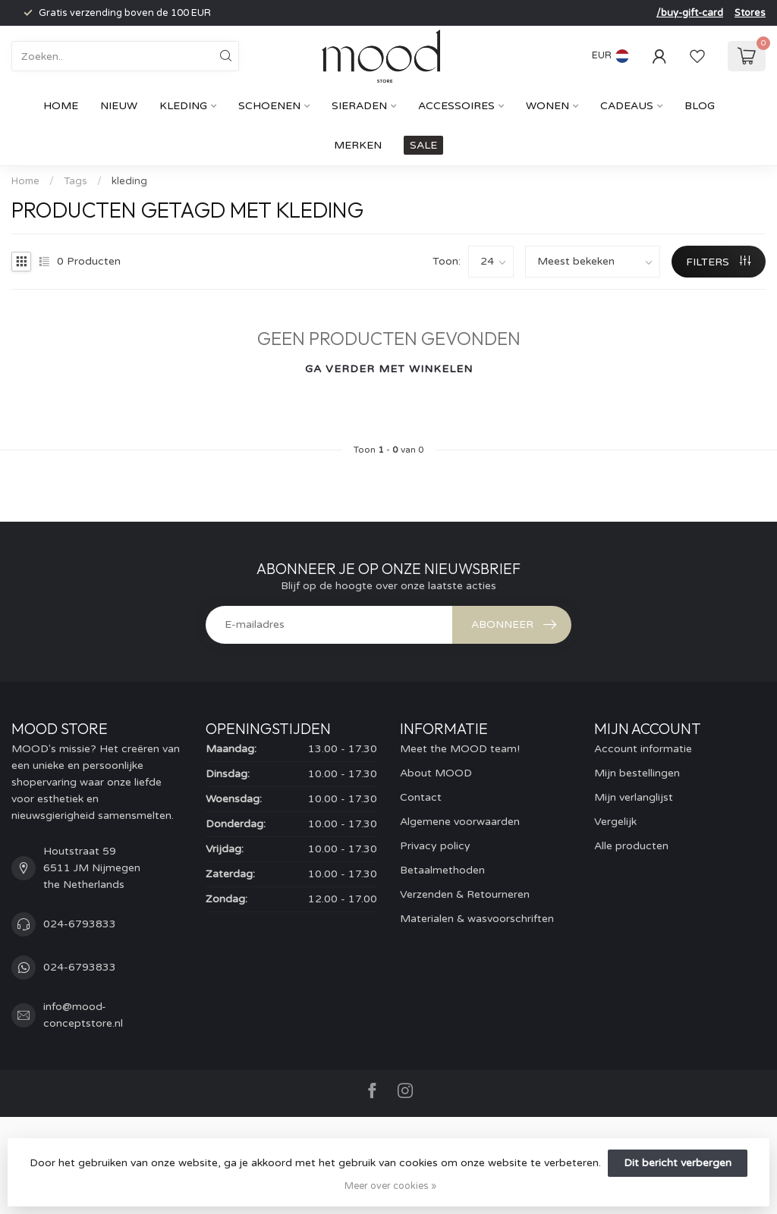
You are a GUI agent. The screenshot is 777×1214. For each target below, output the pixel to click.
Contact (421, 797)
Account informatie (643, 748)
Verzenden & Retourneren (465, 894)
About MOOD (436, 773)
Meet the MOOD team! (460, 748)
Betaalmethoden (442, 870)
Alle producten (631, 845)
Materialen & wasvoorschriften (477, 918)
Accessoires (456, 105)
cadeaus (626, 105)
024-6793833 (79, 924)
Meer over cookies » (390, 1186)
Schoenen (269, 105)
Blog (699, 105)
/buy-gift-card (689, 13)
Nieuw (118, 105)
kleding (129, 181)
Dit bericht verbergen (677, 1162)
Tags (75, 181)
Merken (358, 145)
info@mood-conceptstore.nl (83, 1015)
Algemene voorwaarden (460, 821)
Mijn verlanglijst (633, 797)
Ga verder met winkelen (389, 368)
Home (60, 105)
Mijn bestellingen (637, 773)
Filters (718, 262)
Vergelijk (615, 821)
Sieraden (359, 105)
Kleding (183, 105)
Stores (750, 13)
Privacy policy (435, 845)
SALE (423, 145)
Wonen (547, 105)
